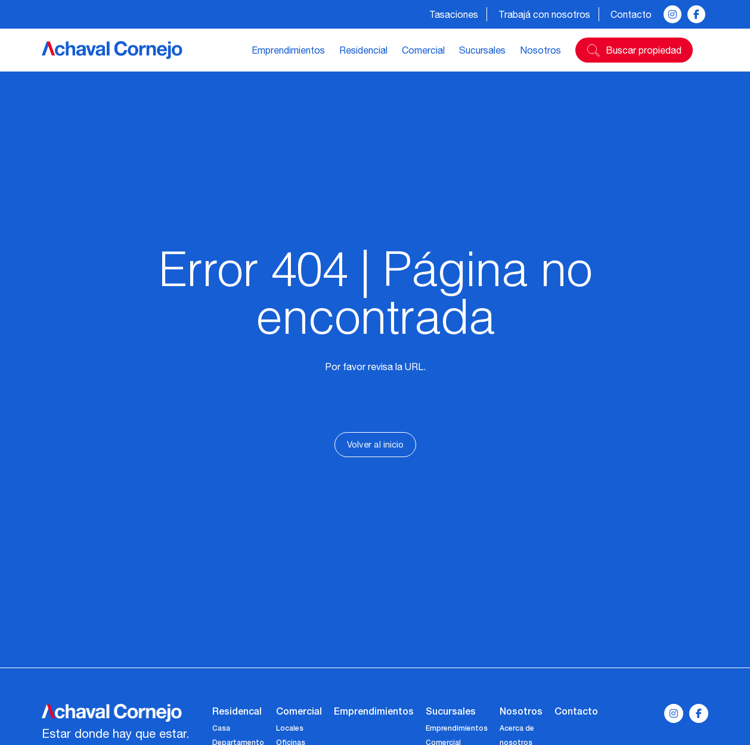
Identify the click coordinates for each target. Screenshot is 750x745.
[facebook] (696, 14)
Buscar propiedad (643, 50)
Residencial (363, 50)
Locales (289, 728)
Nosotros (540, 50)
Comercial (423, 50)
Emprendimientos (288, 50)
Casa (221, 728)
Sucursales (482, 50)
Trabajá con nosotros (544, 14)
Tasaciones (453, 14)
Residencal (237, 710)
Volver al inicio (375, 444)
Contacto (631, 14)
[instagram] (672, 14)
